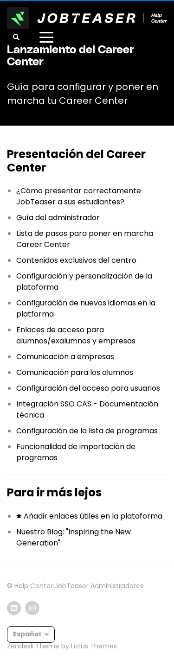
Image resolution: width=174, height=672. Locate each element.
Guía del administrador (58, 217)
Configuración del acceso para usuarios (88, 388)
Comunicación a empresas (65, 356)
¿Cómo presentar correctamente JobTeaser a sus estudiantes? (78, 196)
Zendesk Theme (33, 646)
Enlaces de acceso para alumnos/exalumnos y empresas (75, 335)
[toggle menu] (46, 37)
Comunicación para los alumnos (74, 372)
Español (27, 634)
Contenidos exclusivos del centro (76, 260)
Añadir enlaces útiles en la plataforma (93, 516)
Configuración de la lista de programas (87, 430)
